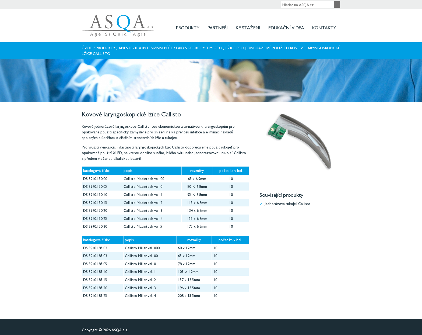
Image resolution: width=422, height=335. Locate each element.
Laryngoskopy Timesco (199, 48)
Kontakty (324, 27)
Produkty (187, 27)
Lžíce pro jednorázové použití (256, 48)
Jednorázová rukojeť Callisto (287, 203)
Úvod (87, 48)
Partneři (218, 27)
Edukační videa (286, 27)
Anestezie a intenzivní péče (146, 48)
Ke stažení (248, 27)
